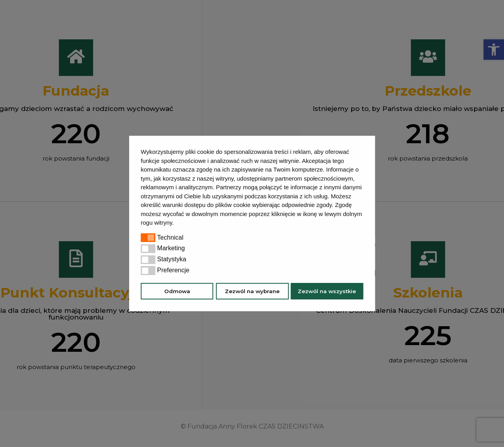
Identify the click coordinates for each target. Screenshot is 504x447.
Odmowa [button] (177, 291)
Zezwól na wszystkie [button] (327, 291)
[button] (177, 223)
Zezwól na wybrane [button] (252, 291)
